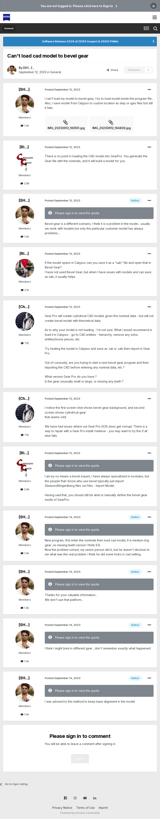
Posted (62, 89)
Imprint (103, 807)
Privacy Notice (62, 807)
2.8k (24, 183)
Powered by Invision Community (80, 812)
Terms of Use (85, 807)
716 (25, 343)
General (55, 72)
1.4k (25, 125)
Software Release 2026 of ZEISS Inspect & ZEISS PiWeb (80, 41)
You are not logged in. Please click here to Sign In (77, 6)
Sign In (80, 758)
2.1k (25, 290)
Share (112, 70)
